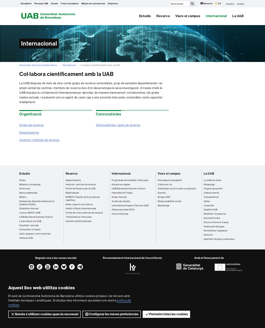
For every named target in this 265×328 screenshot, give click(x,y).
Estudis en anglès (121, 184)
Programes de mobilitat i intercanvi (130, 180)
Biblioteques (72, 192)
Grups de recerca (31, 125)
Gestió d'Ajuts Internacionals (81, 208)
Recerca (163, 16)
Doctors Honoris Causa (216, 222)
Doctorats (24, 188)
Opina (207, 201)
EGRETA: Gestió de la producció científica (83, 199)
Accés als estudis (121, 201)
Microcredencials (28, 192)
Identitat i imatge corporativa (219, 239)
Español (230, 3)
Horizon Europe (120, 213)
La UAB (238, 16)
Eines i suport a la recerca (79, 204)
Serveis (162, 192)
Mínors (23, 197)
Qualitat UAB (211, 209)
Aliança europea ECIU (123, 209)
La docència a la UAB (30, 221)
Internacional (216, 16)
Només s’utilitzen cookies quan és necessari (44, 314)
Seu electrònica (212, 218)
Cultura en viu (165, 184)
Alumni (54, 3)
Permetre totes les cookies (166, 314)
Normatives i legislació (215, 230)
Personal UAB (41, 3)
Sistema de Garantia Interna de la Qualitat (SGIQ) (36, 203)
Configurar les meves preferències (112, 314)
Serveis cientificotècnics (79, 221)
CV (218, 3)
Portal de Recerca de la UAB (81, 188)
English (240, 3)
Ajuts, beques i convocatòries (35, 233)
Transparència (211, 197)
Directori (206, 3)
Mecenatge (163, 205)
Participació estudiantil (170, 180)
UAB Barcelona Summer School (36, 217)
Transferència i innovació (79, 217)
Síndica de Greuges (214, 226)
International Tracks (122, 192)
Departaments (29, 132)
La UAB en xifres (212, 180)
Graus (22, 180)
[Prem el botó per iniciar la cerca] (192, 3)
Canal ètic (209, 205)
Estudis (145, 16)
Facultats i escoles (29, 225)
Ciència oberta (211, 192)
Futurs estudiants (70, 3)
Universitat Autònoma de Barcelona (38, 65)
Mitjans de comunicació (93, 3)
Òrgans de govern (213, 188)
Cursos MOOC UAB (29, 212)
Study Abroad (119, 197)
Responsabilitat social (169, 201)
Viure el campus (187, 16)
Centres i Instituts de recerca (39, 140)
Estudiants (26, 3)
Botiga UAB (164, 197)
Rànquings (209, 184)
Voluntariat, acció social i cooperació (177, 188)
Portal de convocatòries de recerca (84, 212)
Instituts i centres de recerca (81, 184)
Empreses (113, 3)
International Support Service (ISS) (130, 205)
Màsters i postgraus (30, 184)
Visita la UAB (26, 238)
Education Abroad (29, 208)
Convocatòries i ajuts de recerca (118, 125)
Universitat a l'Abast (30, 229)
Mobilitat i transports (215, 213)
